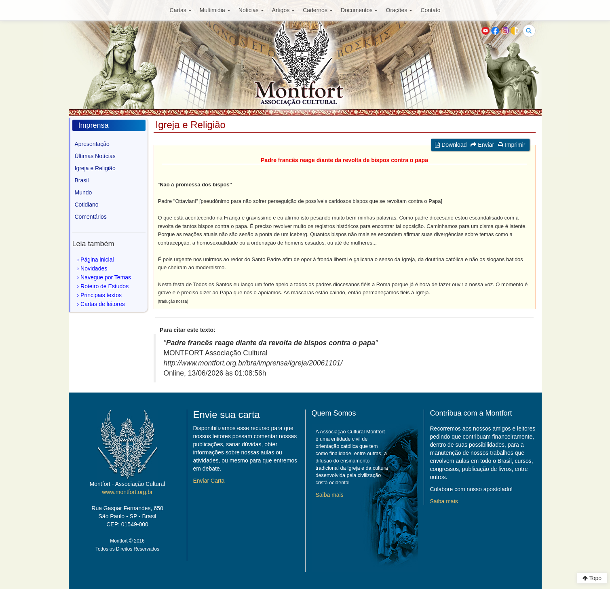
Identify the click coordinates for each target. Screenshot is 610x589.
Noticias (251, 10)
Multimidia (215, 10)
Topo (592, 578)
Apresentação (92, 144)
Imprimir (511, 144)
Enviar (482, 144)
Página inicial (97, 259)
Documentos (359, 10)
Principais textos (101, 295)
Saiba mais (330, 495)
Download (450, 144)
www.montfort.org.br (127, 492)
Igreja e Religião (95, 168)
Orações (399, 10)
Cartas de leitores (102, 304)
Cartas (181, 10)
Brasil (82, 180)
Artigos (283, 10)
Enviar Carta (209, 480)
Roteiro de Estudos (104, 286)
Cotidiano (87, 204)
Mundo (83, 192)
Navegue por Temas (105, 277)
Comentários (91, 216)
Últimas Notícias (95, 156)
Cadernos (318, 10)
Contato (430, 10)
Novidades (93, 268)
